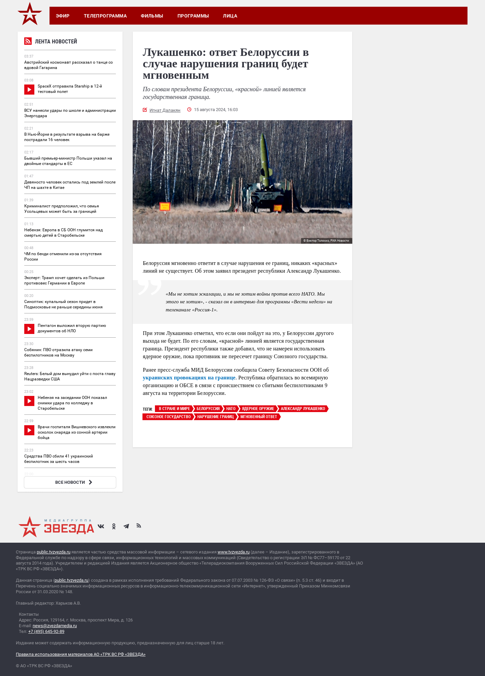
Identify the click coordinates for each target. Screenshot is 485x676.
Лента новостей (50, 42)
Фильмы (152, 16)
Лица (230, 16)
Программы (193, 16)
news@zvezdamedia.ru (55, 625)
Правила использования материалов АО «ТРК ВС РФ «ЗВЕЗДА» (81, 654)
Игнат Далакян (165, 110)
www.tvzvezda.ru (234, 551)
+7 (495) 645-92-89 (46, 631)
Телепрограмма (105, 16)
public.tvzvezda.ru (53, 551)
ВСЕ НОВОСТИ (74, 482)
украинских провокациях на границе (189, 377)
